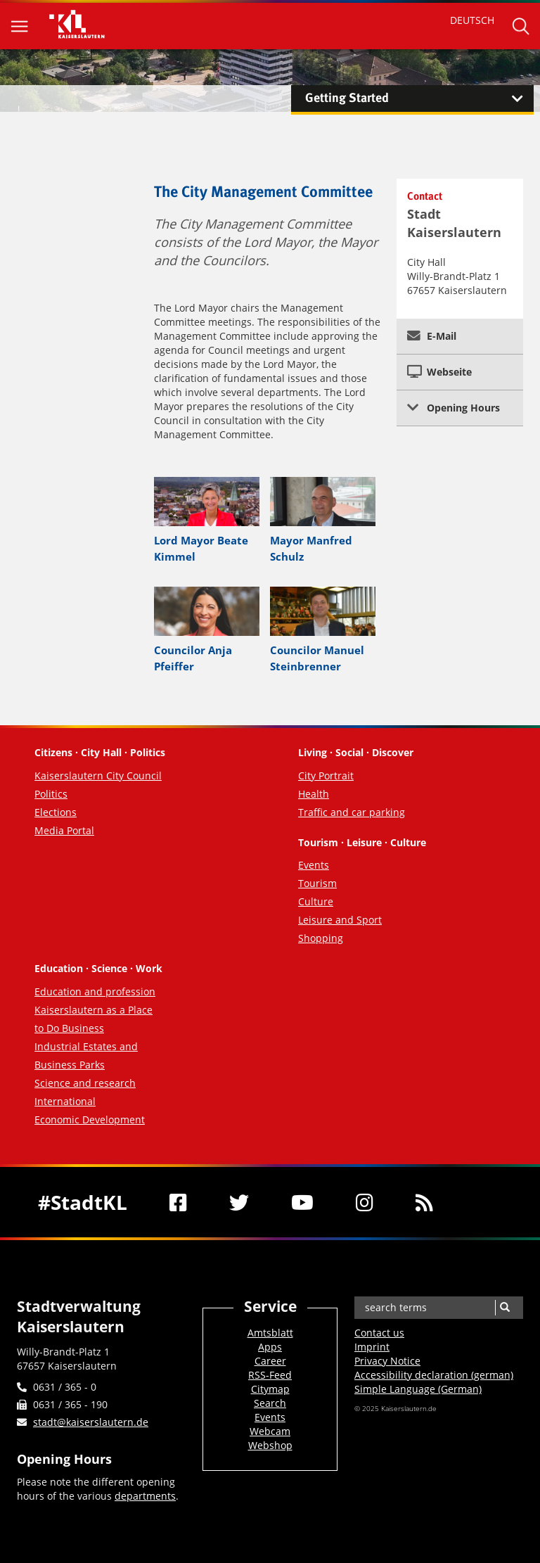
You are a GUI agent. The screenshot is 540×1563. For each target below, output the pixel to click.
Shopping (320, 938)
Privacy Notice (387, 1360)
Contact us (379, 1332)
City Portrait (326, 775)
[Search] (504, 1307)
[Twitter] (239, 1202)
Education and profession (94, 991)
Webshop (270, 1445)
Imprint (372, 1346)
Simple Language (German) (418, 1389)
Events (313, 865)
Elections (55, 812)
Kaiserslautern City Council (98, 775)
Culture (315, 901)
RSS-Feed (270, 1375)
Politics (51, 793)
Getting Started (419, 98)
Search (270, 1403)
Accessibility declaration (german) (433, 1375)
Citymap (270, 1389)
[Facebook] (178, 1202)
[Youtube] (302, 1202)
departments (145, 1496)
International (65, 1101)
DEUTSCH (472, 20)
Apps (270, 1346)
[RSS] (424, 1202)
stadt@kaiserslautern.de (90, 1422)
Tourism (317, 883)
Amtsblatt (270, 1332)
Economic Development (89, 1119)
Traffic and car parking (351, 812)
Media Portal (64, 830)
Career (270, 1360)
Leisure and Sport (340, 919)
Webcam (270, 1431)
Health (313, 793)
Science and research (85, 1083)
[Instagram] (364, 1202)
